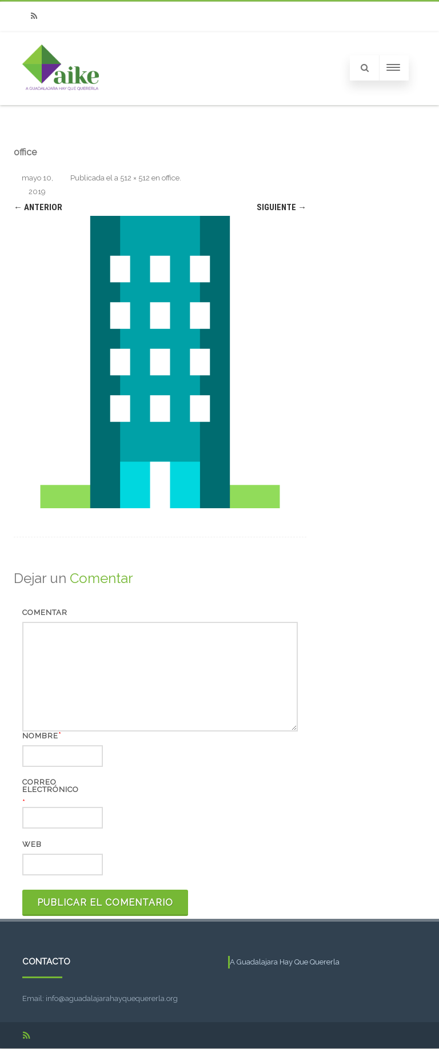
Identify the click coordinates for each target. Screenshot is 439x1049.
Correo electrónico (50, 785)
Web (32, 844)
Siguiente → (281, 207)
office (170, 178)
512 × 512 (135, 178)
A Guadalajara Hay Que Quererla (285, 962)
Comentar (44, 612)
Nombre (40, 735)
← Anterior (38, 207)
